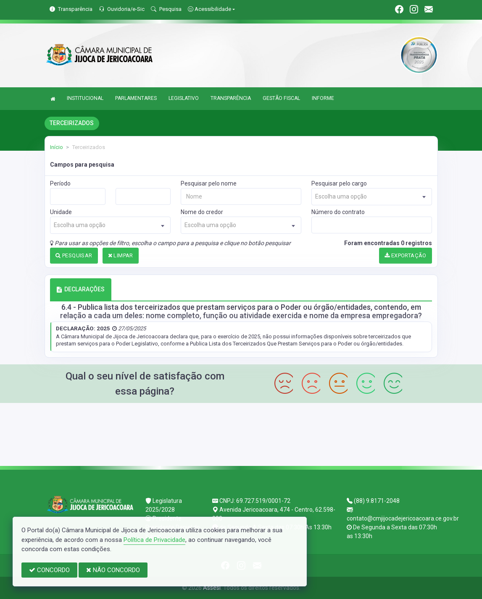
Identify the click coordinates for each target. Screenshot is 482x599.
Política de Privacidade (154, 540)
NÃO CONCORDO (113, 570)
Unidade (61, 212)
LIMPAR (120, 255)
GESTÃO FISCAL (281, 98)
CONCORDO (49, 570)
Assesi (212, 587)
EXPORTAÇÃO (406, 255)
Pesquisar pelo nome (209, 183)
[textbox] (372, 196)
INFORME (323, 98)
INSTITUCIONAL (85, 98)
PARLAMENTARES (136, 98)
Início (56, 147)
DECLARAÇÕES (80, 289)
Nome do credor (202, 212)
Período (60, 183)
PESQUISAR (73, 255)
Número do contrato (338, 212)
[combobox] (371, 196)
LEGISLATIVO (184, 98)
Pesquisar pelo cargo (339, 183)
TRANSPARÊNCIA (231, 98)
